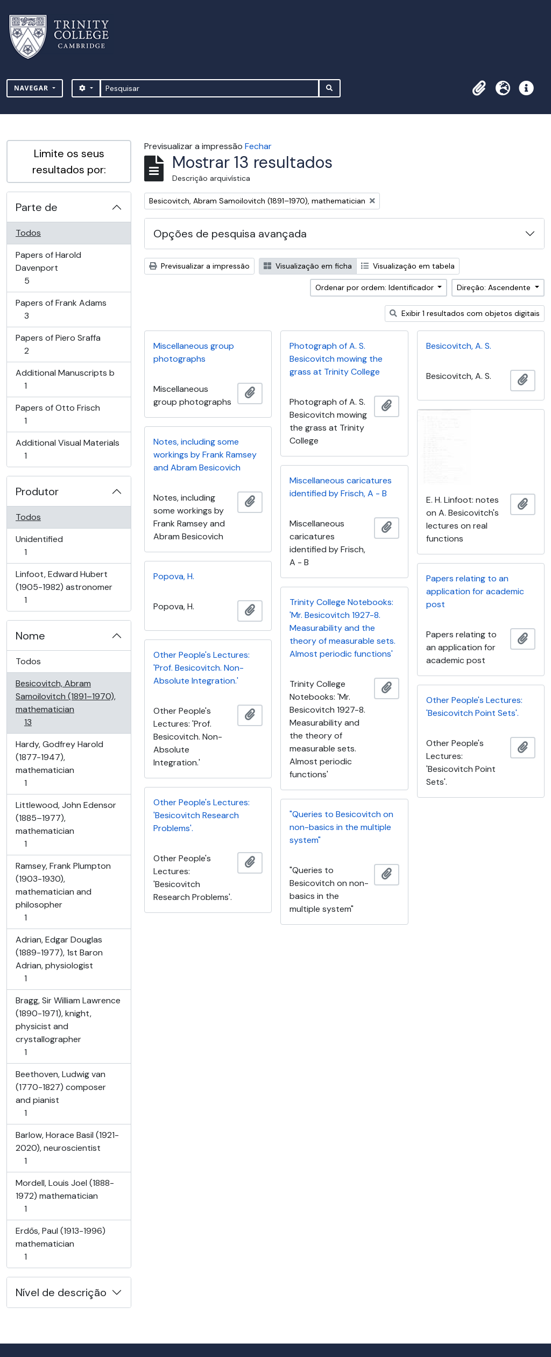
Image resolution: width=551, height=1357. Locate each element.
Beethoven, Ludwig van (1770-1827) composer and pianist (60, 1093)
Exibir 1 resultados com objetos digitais (465, 313)
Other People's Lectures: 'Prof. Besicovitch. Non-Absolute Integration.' (201, 667)
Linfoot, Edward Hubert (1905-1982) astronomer (63, 587)
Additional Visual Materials (67, 449)
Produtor (37, 491)
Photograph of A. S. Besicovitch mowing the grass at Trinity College (336, 358)
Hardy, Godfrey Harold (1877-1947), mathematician (59, 763)
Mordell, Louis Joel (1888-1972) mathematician (64, 1195)
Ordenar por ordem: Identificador (375, 287)
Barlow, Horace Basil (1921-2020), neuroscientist (67, 1148)
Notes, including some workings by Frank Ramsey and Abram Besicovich (205, 454)
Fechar (258, 146)
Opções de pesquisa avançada (230, 234)
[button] (479, 88)
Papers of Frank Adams (61, 309)
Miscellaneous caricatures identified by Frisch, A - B (340, 487)
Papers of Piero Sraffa (58, 344)
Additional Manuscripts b (65, 379)
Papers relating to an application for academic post (475, 591)
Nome (30, 636)
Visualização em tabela (408, 266)
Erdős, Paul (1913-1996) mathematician (60, 1243)
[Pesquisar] (209, 88)
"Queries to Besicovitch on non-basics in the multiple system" (341, 827)
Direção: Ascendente (495, 287)
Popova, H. (173, 576)
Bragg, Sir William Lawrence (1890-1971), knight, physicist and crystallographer (68, 1026)
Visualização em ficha (308, 266)
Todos (28, 232)
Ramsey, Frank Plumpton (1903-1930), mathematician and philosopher (63, 891)
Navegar (32, 88)
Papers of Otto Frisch (57, 414)
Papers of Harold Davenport (48, 267)
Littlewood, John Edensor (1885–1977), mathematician (65, 824)
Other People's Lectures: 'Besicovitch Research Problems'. (201, 815)
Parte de (37, 207)
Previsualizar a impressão (199, 266)
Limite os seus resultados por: (69, 161)
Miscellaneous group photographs (193, 352)
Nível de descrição (61, 1292)
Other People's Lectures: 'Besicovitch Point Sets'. (474, 706)
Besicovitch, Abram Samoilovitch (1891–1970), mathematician (65, 703)
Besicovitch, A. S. (458, 345)
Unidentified (40, 545)
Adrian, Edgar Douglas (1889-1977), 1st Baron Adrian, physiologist (59, 959)
